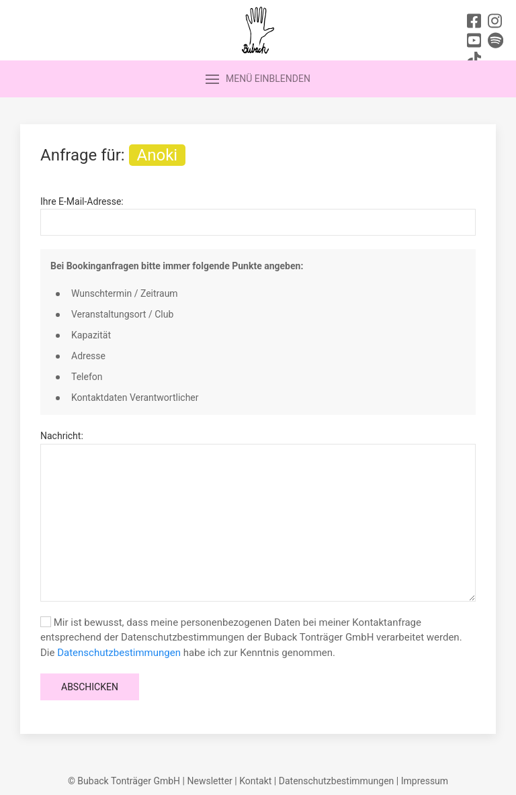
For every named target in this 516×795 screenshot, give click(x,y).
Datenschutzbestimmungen (119, 653)
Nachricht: (61, 435)
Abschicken (89, 687)
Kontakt (255, 781)
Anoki (157, 155)
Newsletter (209, 781)
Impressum (424, 781)
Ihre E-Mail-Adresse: (82, 201)
